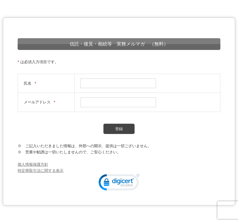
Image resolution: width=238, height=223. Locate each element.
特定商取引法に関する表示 (40, 170)
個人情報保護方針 (33, 164)
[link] (119, 184)
